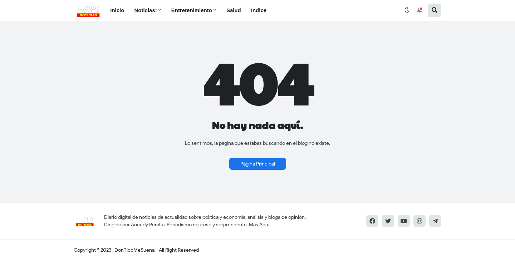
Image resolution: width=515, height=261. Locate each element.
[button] (407, 10)
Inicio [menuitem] (117, 10)
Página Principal (257, 164)
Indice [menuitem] (258, 10)
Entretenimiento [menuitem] (191, 10)
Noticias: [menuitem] (145, 10)
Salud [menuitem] (233, 10)
